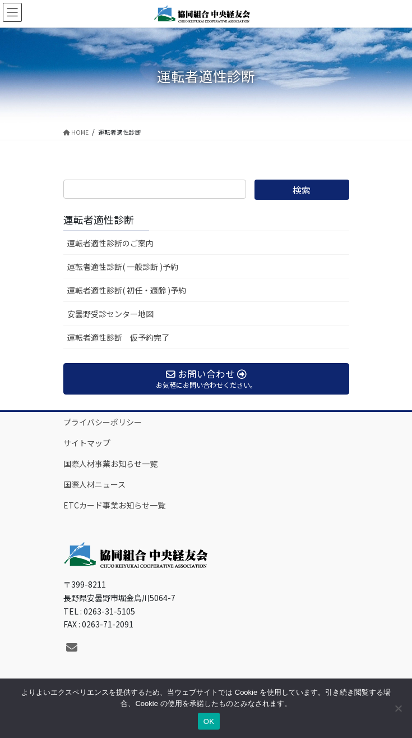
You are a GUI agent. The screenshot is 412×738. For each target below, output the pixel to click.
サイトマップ (86, 442)
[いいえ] (398, 708)
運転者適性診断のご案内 (110, 243)
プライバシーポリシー (102, 422)
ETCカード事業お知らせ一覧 (114, 505)
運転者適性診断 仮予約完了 (118, 337)
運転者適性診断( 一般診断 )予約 (122, 266)
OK (208, 721)
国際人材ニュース (94, 484)
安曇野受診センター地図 (110, 313)
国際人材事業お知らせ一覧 (110, 463)
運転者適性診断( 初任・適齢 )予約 (126, 290)
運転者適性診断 (98, 219)
